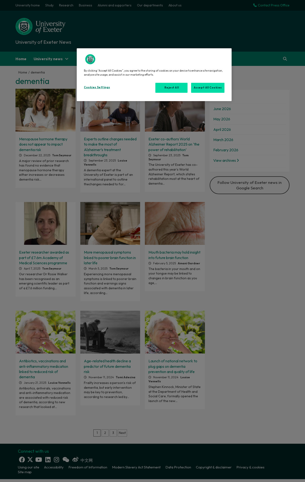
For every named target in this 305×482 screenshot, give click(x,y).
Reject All (171, 87)
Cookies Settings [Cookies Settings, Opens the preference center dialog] (97, 87)
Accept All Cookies (208, 87)
